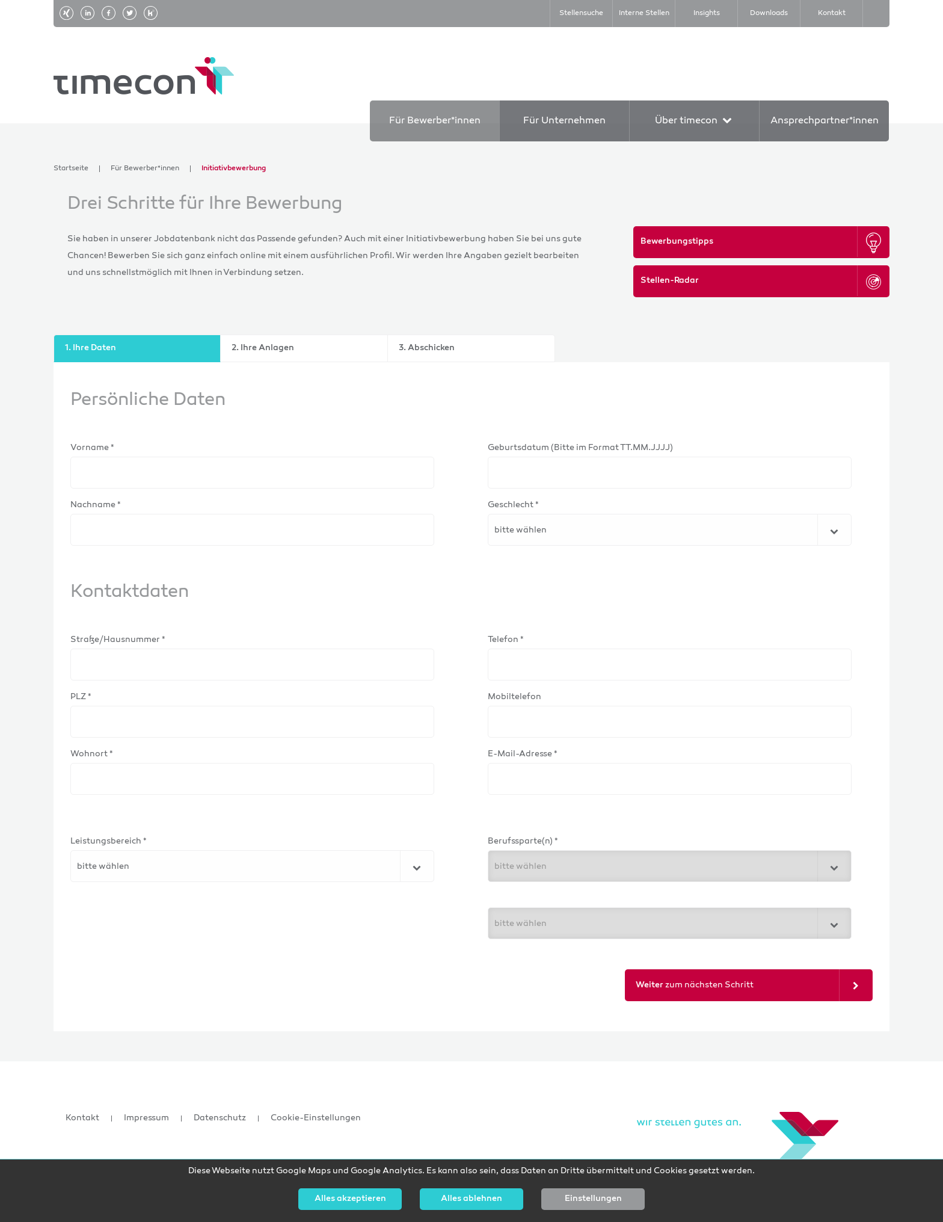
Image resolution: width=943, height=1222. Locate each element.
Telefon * (506, 639)
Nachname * (95, 505)
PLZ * (80, 697)
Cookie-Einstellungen (316, 1119)
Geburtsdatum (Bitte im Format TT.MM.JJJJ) (580, 447)
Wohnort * (91, 754)
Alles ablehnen (471, 1199)
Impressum (146, 1119)
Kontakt (82, 1119)
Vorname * (92, 447)
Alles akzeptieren (350, 1199)
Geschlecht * (513, 505)
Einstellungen (593, 1199)
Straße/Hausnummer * (117, 639)
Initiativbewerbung (233, 168)
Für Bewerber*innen (145, 168)
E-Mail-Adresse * (523, 754)
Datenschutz (220, 1119)
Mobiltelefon (514, 697)
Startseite (71, 168)
